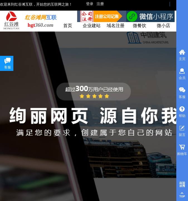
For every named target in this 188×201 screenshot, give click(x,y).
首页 (67, 25)
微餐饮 (139, 25)
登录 (89, 4)
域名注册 (115, 25)
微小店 (163, 25)
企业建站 (92, 25)
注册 (100, 4)
